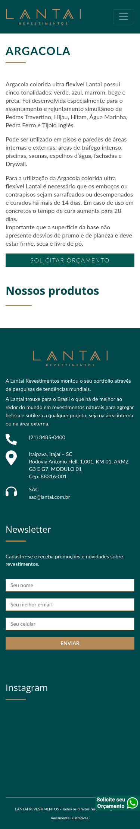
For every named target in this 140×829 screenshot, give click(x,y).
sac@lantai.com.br (49, 497)
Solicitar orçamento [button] (69, 260)
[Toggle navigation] (123, 16)
